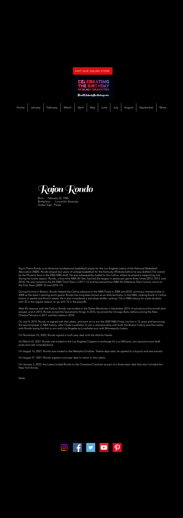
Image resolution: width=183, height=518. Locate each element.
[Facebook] (77, 447)
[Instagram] (64, 447)
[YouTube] (103, 447)
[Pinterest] (117, 447)
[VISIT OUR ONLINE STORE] (93, 71)
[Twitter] (90, 447)
